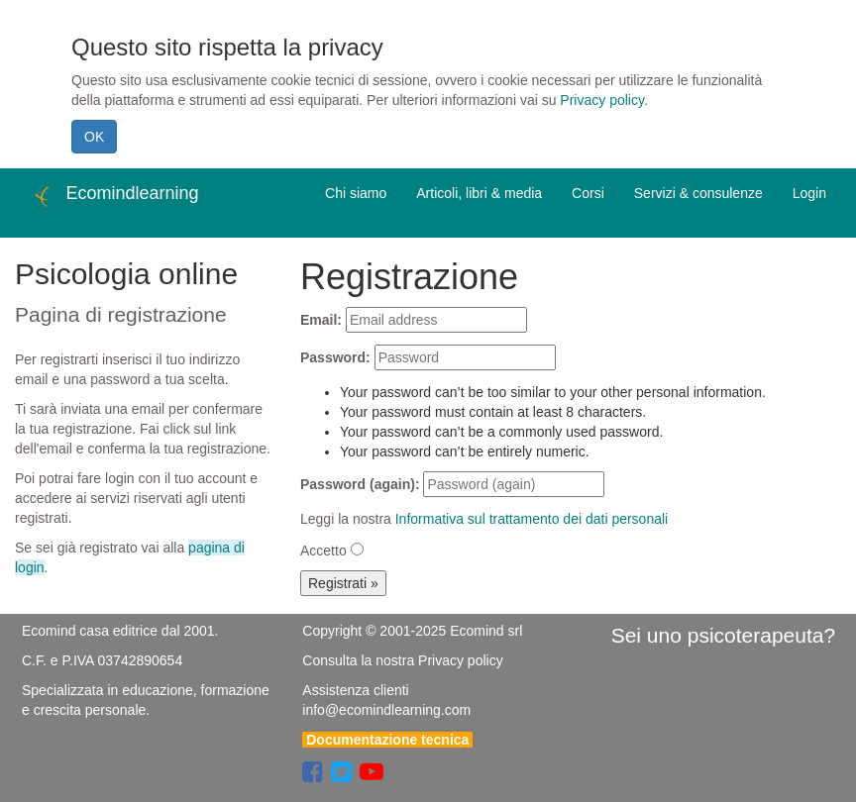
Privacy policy (602, 100)
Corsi (588, 193)
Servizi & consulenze (698, 193)
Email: (321, 320)
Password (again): (360, 484)
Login (809, 193)
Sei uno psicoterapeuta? (723, 635)
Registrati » (343, 583)
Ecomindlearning (114, 196)
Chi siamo (355, 193)
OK (94, 137)
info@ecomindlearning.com (386, 710)
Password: (335, 357)
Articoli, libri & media (479, 193)
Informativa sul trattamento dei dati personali (531, 519)
